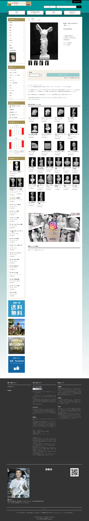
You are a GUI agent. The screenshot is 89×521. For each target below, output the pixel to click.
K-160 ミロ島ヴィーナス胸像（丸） (16, 171)
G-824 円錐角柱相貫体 (15, 279)
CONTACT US (72, 13)
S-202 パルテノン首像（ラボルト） (16, 246)
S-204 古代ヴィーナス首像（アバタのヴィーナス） (13, 189)
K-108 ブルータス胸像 (67, 168)
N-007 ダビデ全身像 (15, 238)
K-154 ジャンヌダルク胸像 (67, 186)
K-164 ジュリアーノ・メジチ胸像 (20, 189)
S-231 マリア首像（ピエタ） (49, 186)
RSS (69, 512)
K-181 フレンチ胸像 (15, 211)
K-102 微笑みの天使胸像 (33, 134)
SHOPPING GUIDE (35, 13)
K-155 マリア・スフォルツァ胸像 (75, 186)
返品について (66, 77)
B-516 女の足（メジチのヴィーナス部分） (74, 135)
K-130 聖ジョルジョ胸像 (40, 186)
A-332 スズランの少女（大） (47, 134)
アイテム (76, 1)
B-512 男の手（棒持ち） (15, 259)
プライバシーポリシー (56, 512)
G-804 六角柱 (13, 292)
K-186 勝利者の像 (32, 202)
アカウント (69, 1)
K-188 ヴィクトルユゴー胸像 (40, 203)
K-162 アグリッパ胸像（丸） (16, 204)
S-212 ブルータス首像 (15, 285)
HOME (16, 13)
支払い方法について (23, 512)
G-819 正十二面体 (14, 272)
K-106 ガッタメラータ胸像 (58, 168)
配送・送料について (31, 512)
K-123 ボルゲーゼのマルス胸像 (75, 168)
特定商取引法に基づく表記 (75, 77)
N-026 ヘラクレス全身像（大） (73, 151)
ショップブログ (64, 512)
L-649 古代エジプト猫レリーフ (47, 151)
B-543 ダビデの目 (32, 151)
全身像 (33, 18)
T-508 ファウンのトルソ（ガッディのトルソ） (60, 135)
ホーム (29, 18)
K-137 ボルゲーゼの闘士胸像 (58, 186)
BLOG (53, 13)
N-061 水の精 (31, 167)
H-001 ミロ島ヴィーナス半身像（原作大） (41, 168)
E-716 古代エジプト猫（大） (60, 151)
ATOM (71, 512)
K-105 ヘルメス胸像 (49, 167)
